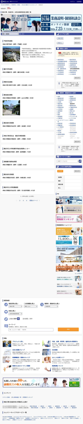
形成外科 (72, 103)
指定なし (60, 43)
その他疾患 (73, 74)
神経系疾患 (61, 59)
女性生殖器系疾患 (74, 68)
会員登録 (79, 1)
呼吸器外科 (61, 107)
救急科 (59, 130)
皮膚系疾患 (73, 65)
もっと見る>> (78, 273)
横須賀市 (73, 406)
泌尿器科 (60, 111)
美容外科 (60, 105)
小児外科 (60, 109)
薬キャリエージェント (47, 418)
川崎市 (49, 406)
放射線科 (60, 116)
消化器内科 (61, 100)
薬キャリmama (74, 418)
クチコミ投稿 (6, 397)
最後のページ (34, 200)
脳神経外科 (73, 105)
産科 (59, 113)
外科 (71, 102)
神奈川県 (60, 38)
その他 (59, 132)
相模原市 (57, 406)
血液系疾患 (61, 70)
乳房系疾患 (61, 67)
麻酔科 (71, 120)
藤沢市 (65, 406)
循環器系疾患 (61, 63)
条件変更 (60, 171)
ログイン (72, 1)
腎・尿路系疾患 (62, 68)
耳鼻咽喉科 (73, 114)
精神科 (71, 96)
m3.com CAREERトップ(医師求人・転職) (10, 4)
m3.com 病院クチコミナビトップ (29, 4)
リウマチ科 (73, 118)
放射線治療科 (61, 134)
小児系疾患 (61, 72)
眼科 (59, 114)
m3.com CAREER (7, 416)
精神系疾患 (61, 74)
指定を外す (77, 38)
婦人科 (71, 113)
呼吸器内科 (73, 98)
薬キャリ (57, 418)
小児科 (59, 102)
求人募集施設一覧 (16, 397)
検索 (68, 329)
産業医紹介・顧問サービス (16, 418)
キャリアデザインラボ (40, 416)
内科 (59, 96)
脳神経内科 (61, 98)
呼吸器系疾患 (73, 61)
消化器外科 (73, 123)
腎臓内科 (60, 125)
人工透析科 (61, 127)
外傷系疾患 (73, 72)
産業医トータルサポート (32, 418)
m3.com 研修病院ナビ (70, 416)
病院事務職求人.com (30, 419)
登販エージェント (17, 419)
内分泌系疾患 (73, 67)
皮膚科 (71, 109)
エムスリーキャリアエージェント (23, 416)
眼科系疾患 (73, 59)
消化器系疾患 (73, 63)
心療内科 (60, 118)
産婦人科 (72, 111)
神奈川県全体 (33, 406)
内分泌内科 (73, 125)
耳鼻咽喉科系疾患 (62, 61)
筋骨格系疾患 (61, 65)
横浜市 (42, 406)
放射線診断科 (73, 132)
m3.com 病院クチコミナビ (55, 416)
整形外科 (60, 103)
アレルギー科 (73, 116)
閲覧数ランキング (28, 397)
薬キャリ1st (65, 418)
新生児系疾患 (73, 70)
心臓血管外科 (73, 107)
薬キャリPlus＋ (7, 419)
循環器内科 (73, 100)
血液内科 (60, 123)
